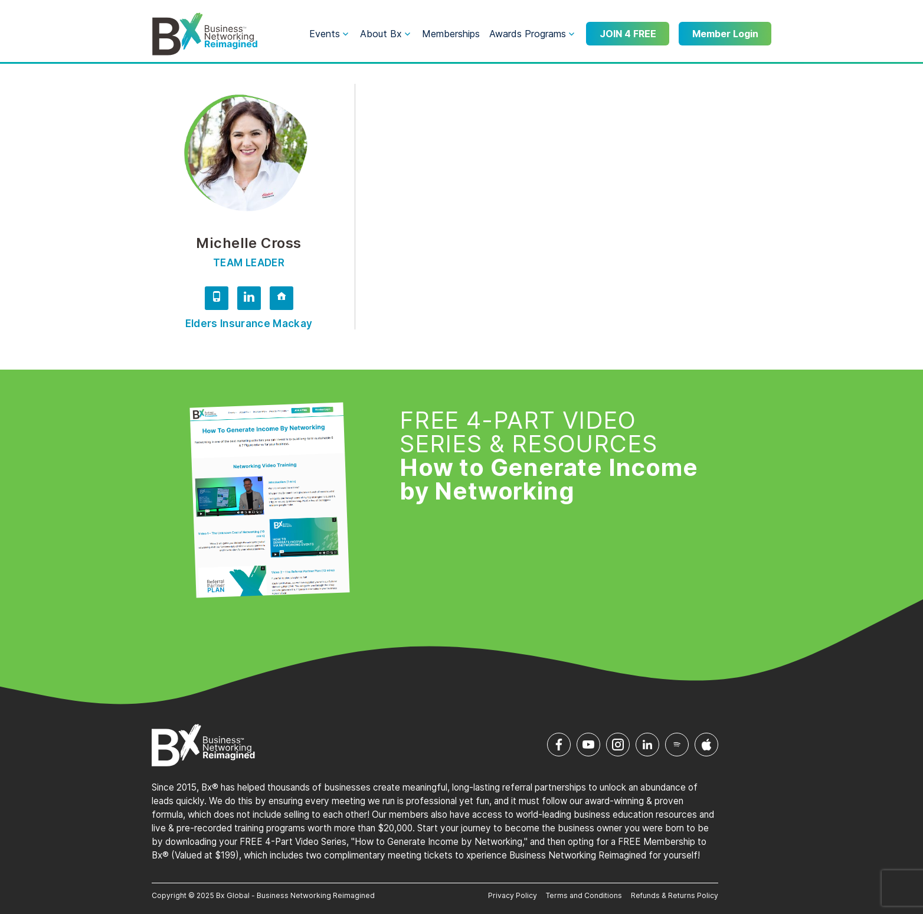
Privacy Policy (512, 895)
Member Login (725, 34)
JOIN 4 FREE (628, 34)
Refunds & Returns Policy (674, 895)
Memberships (451, 34)
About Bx (381, 34)
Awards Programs (527, 34)
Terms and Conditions (584, 895)
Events (324, 34)
